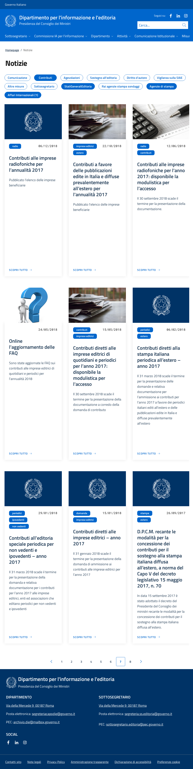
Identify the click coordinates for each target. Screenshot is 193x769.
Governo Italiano (15, 4)
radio (15, 146)
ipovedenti (18, 520)
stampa (144, 513)
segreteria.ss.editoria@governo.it (148, 713)
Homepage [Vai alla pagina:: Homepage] (12, 50)
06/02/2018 (176, 329)
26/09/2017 (176, 513)
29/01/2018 (47, 513)
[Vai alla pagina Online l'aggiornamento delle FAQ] (20, 453)
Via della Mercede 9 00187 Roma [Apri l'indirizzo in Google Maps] (30, 705)
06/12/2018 (47, 146)
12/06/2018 (176, 146)
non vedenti (19, 526)
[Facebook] (169, 15)
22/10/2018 (112, 146)
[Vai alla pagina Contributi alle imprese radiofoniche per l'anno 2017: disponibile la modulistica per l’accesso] (148, 270)
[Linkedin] (177, 15)
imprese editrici (85, 146)
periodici (145, 330)
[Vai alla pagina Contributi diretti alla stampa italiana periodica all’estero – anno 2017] (148, 453)
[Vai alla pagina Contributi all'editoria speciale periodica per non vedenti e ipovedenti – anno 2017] (20, 637)
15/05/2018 (112, 329)
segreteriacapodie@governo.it (53, 713)
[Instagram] (184, 15)
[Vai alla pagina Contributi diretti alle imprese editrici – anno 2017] (84, 637)
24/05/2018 (47, 329)
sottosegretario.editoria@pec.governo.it (134, 724)
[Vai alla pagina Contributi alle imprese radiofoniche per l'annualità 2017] (20, 270)
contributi (145, 153)
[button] (168, 762)
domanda (81, 513)
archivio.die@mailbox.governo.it (36, 722)
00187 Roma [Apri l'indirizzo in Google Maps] (137, 705)
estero (79, 153)
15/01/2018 (112, 513)
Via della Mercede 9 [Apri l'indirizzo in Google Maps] (113, 705)
